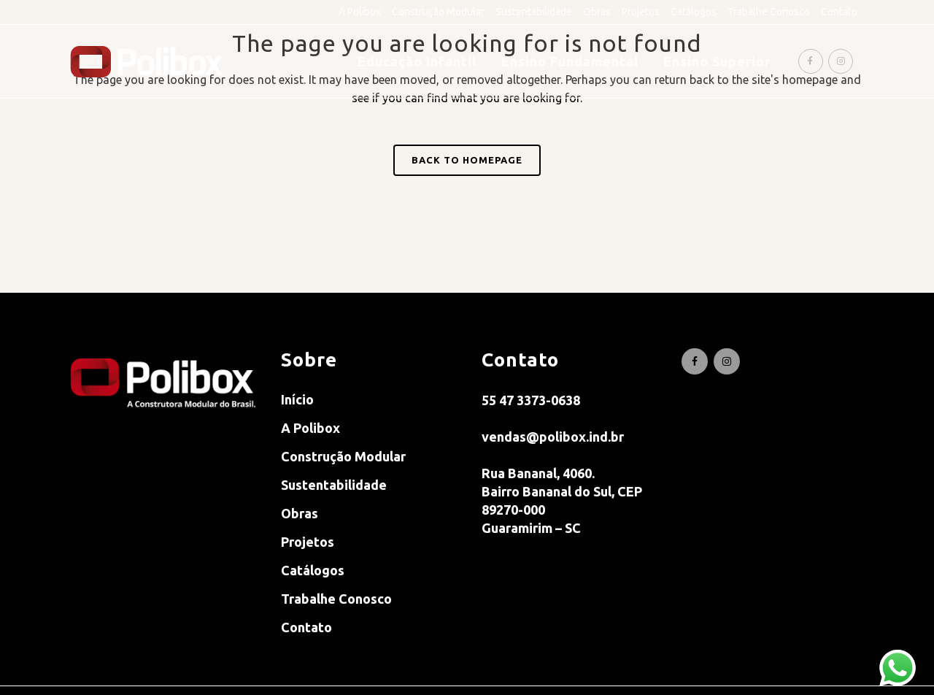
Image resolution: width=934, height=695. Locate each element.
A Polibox (360, 12)
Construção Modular (438, 12)
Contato (839, 12)
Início (297, 399)
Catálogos (694, 12)
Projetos (641, 12)
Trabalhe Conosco (768, 12)
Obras (597, 12)
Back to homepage (467, 160)
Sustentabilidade (533, 12)
